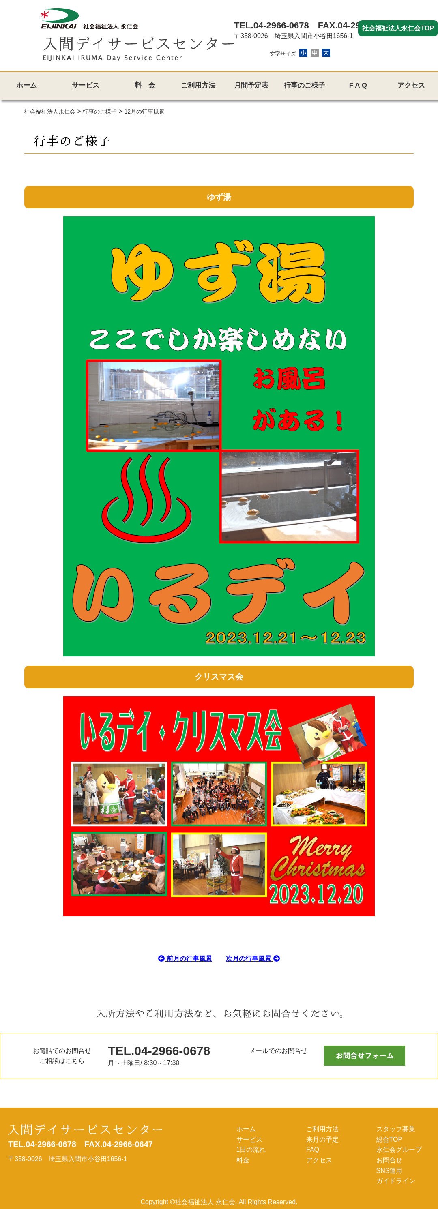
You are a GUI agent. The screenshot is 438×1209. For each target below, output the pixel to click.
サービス (85, 85)
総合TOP (389, 1139)
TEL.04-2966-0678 (271, 25)
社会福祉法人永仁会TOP (398, 28)
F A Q (358, 85)
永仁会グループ (399, 1149)
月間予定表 (251, 85)
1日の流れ (251, 1149)
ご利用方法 (198, 85)
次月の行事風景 (252, 958)
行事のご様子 (304, 85)
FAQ (312, 1149)
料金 (242, 1160)
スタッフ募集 (395, 1128)
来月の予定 (322, 1139)
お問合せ (389, 1160)
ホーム (26, 85)
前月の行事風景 (185, 958)
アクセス (411, 85)
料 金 (145, 85)
